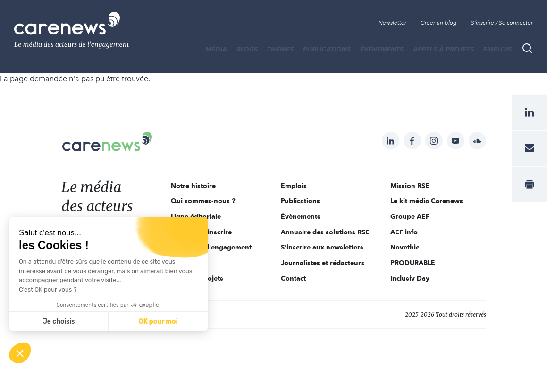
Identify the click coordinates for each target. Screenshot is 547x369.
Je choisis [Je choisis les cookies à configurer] (59, 322)
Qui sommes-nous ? (203, 201)
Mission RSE (409, 185)
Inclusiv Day (409, 278)
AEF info (404, 232)
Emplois (497, 49)
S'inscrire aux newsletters (322, 247)
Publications (327, 49)
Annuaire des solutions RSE (325, 232)
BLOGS (247, 49)
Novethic (404, 247)
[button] (19, 353)
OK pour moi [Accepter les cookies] (158, 322)
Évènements (382, 49)
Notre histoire (193, 185)
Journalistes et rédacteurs (322, 262)
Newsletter (392, 22)
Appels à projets (443, 49)
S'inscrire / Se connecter (502, 22)
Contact (293, 278)
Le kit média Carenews (426, 201)
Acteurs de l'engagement (211, 247)
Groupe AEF (409, 216)
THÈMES (280, 49)
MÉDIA (216, 49)
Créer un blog (439, 22)
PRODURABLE (412, 262)
